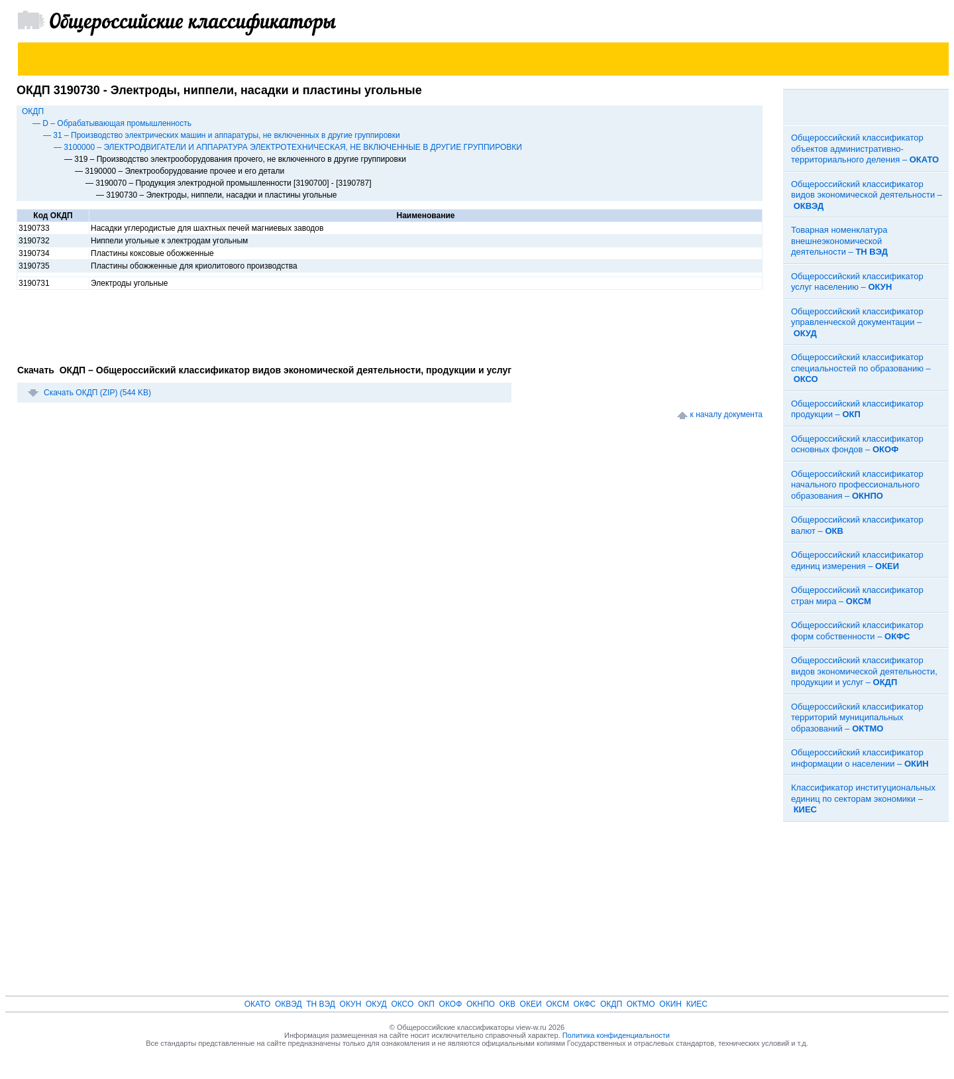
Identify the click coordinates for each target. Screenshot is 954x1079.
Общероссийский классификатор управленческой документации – (857, 322)
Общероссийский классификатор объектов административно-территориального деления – (865, 148)
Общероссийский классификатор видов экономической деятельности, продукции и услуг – (864, 671)
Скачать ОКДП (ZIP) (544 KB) (97, 392)
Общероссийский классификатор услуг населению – (857, 281)
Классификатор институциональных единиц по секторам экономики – (863, 798)
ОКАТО (257, 1004)
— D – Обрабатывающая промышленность (111, 123)
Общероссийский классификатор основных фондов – (857, 444)
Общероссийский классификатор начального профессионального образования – (857, 485)
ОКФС (585, 1004)
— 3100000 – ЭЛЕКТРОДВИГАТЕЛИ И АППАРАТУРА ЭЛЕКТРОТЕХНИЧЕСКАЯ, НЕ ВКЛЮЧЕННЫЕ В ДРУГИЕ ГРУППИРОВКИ (288, 147)
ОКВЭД (288, 1004)
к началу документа (726, 414)
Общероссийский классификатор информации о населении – (860, 758)
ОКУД (376, 1004)
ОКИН (670, 1004)
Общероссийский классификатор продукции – (857, 409)
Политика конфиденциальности (616, 1035)
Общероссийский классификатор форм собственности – (857, 630)
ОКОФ (450, 1004)
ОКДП (33, 111)
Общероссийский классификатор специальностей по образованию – (861, 368)
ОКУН (351, 1004)
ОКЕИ (531, 1004)
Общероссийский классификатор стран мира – (857, 595)
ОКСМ (557, 1004)
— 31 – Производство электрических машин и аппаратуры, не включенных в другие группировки (221, 135)
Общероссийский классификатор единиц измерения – (857, 560)
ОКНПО (480, 1004)
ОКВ (507, 1004)
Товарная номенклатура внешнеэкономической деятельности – (839, 241)
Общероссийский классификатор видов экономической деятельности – (866, 195)
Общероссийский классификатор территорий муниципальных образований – (857, 717)
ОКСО (402, 1004)
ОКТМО (641, 1004)
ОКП (426, 1004)
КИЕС (697, 1004)
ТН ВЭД (320, 1004)
